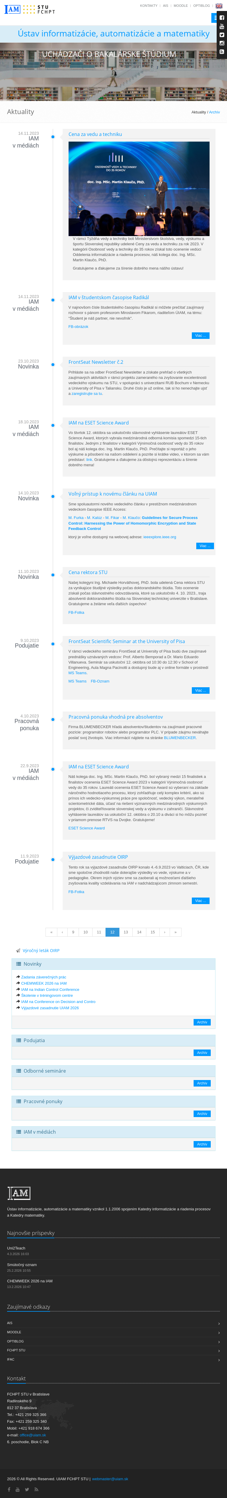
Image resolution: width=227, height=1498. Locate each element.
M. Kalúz (94, 517)
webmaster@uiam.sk (110, 1479)
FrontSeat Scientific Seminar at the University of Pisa (127, 641)
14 (139, 932)
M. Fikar (112, 517)
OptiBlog (201, 5)
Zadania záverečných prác (43, 977)
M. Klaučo (131, 517)
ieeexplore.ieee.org (159, 537)
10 (85, 932)
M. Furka (76, 517)
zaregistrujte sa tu (87, 393)
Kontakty (148, 5)
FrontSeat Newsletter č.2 (96, 362)
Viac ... (200, 336)
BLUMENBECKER (180, 738)
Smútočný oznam (22, 1265)
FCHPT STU (16, 1350)
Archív (214, 112)
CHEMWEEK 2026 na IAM (44, 983)
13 (126, 932)
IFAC (10, 1359)
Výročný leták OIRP (41, 950)
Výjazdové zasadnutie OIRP (98, 857)
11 (99, 932)
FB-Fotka (76, 612)
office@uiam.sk (33, 1435)
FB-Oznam (100, 681)
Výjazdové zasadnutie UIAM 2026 (50, 1008)
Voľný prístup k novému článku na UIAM (113, 494)
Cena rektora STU (88, 572)
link (89, 459)
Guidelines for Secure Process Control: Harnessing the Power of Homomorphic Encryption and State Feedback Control (133, 523)
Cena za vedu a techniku (95, 134)
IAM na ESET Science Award (99, 422)
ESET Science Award (87, 828)
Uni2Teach (16, 1248)
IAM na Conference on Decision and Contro (58, 1001)
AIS (165, 5)
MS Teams (78, 673)
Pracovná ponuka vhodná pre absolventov (116, 717)
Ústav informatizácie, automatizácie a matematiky (114, 33)
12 (112, 932)
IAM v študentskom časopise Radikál (109, 297)
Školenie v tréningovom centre (47, 995)
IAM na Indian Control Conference (50, 989)
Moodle (181, 5)
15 (153, 932)
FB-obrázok (78, 326)
